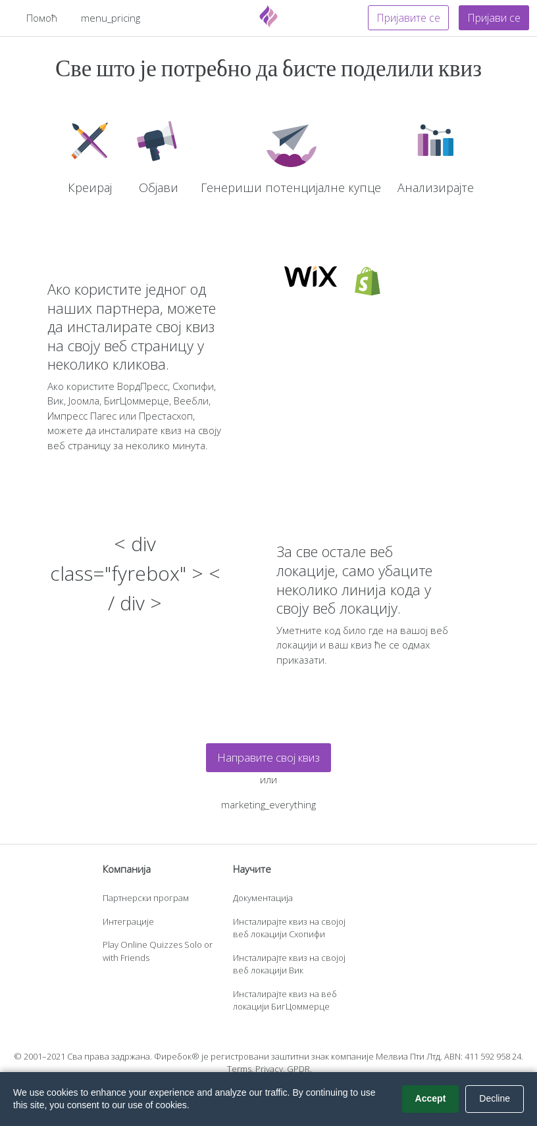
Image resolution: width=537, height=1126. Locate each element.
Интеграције (128, 921)
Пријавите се (408, 18)
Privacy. (270, 1069)
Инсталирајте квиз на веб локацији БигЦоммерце (285, 1000)
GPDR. (299, 1069)
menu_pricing (110, 17)
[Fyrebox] (268, 16)
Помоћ (41, 17)
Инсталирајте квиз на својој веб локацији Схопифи (289, 928)
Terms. (240, 1069)
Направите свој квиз (268, 757)
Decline (494, 1098)
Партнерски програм (146, 898)
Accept (430, 1098)
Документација (263, 898)
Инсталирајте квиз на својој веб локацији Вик (289, 964)
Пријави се (494, 18)
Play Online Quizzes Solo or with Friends (158, 951)
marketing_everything (268, 804)
